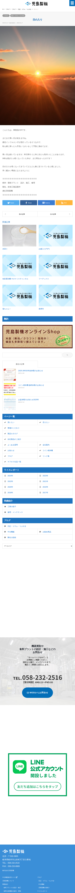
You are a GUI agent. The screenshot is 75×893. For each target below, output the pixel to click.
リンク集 (46, 456)
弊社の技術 (12, 537)
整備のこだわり (13, 428)
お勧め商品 (47, 532)
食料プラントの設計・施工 (12, 887)
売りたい (46, 422)
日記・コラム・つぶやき (17, 15)
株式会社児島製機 (8, 870)
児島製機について (8, 881)
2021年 (45, 481)
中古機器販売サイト (9, 877)
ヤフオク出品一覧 (14, 462)
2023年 (45, 476)
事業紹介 (5, 884)
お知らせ (11, 450)
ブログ (8, 9)
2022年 (10, 481)
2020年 (10, 487)
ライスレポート (42, 891)
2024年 (10, 476)
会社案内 (46, 445)
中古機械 (11, 532)
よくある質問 (13, 445)
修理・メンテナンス (15, 512)
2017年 (45, 493)
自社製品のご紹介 (14, 439)
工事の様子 (12, 507)
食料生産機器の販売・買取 (12, 891)
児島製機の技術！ (44, 887)
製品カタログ (13, 434)
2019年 (45, 487)
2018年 (10, 493)
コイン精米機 (48, 450)
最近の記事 (20, 364)
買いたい (11, 422)
